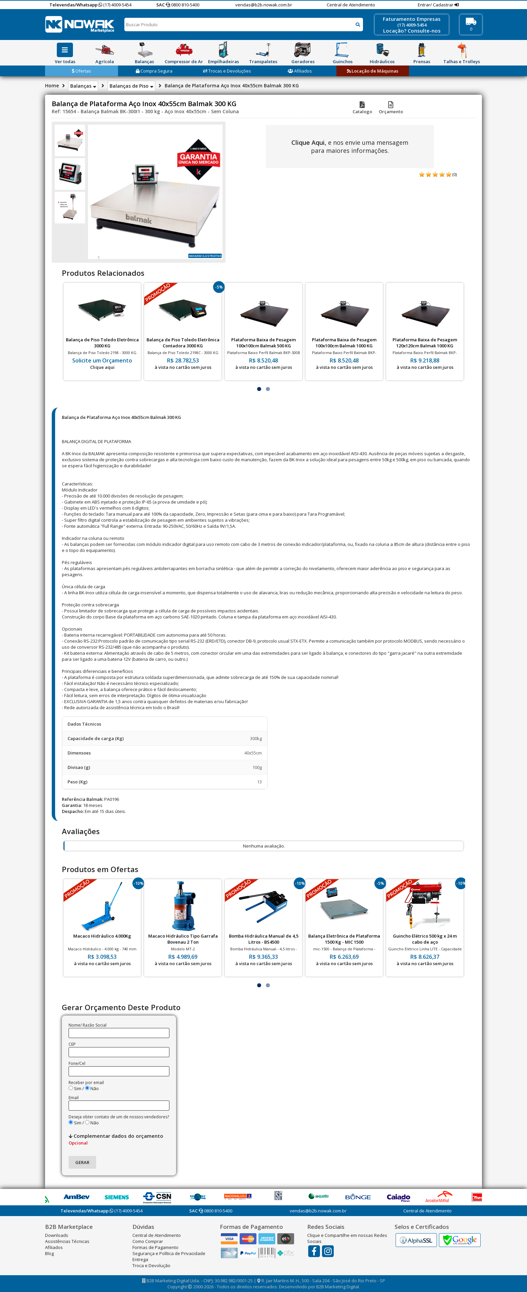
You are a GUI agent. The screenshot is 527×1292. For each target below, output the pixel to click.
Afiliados (300, 71)
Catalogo (362, 108)
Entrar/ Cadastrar (436, 5)
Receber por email (86, 1082)
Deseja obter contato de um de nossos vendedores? (119, 1117)
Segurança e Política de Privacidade (168, 1253)
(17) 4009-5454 (114, 5)
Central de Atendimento (351, 5)
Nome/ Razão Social (88, 1025)
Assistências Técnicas (67, 1241)
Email (74, 1098)
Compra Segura (154, 71)
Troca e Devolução (151, 1265)
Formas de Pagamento (155, 1247)
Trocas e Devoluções (227, 71)
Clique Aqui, (308, 142)
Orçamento (391, 108)
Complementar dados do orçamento (116, 1139)
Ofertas (81, 71)
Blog (49, 1253)
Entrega (140, 1259)
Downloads (56, 1235)
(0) (454, 174)
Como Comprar (147, 1241)
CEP (72, 1044)
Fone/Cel (77, 1063)
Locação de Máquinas (372, 71)
